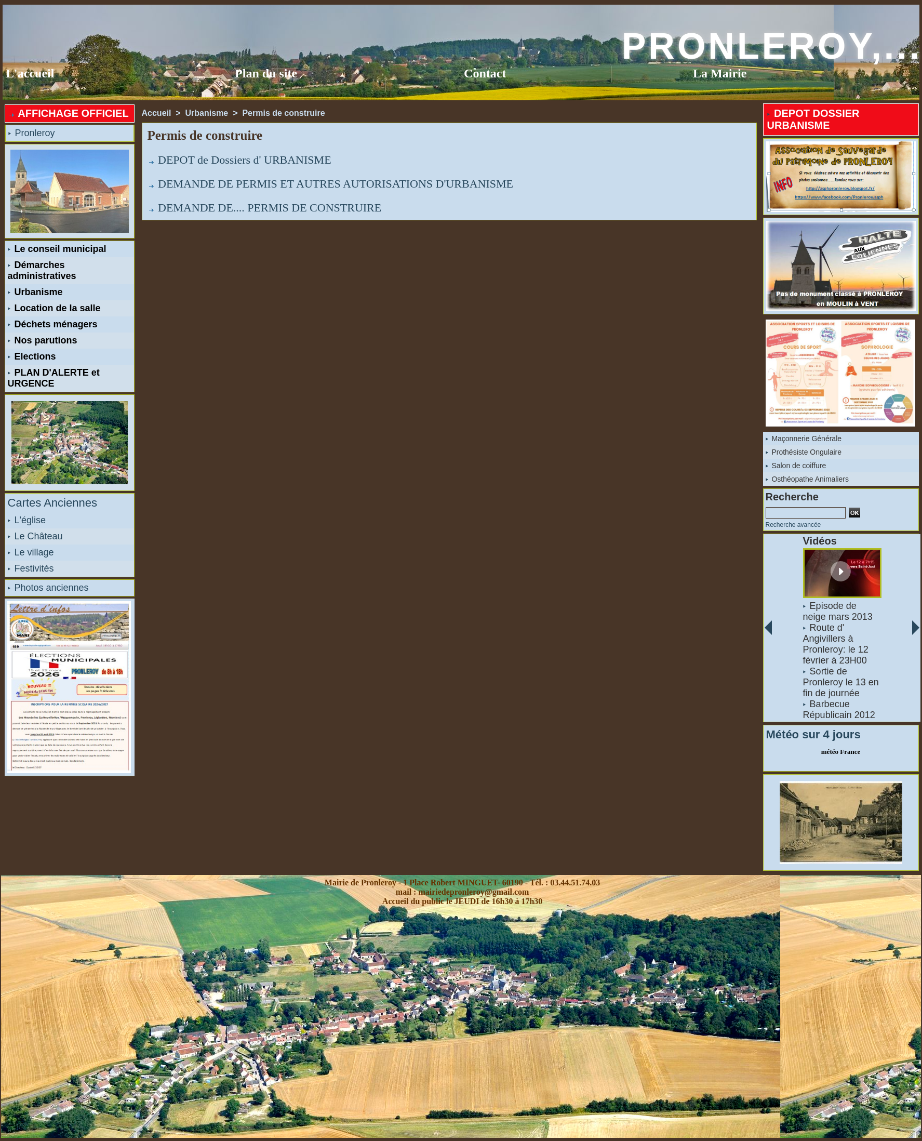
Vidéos (819, 541)
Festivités (31, 568)
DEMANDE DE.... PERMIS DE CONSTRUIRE (269, 207)
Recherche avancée (793, 524)
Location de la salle (54, 308)
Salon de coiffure (796, 465)
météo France (840, 751)
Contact (485, 73)
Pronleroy (31, 133)
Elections (32, 356)
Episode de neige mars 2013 (837, 611)
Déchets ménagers (53, 324)
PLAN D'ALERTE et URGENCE (54, 378)
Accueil (156, 113)
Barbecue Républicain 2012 (839, 709)
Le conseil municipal (57, 249)
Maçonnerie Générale (804, 438)
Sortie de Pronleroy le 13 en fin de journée (840, 682)
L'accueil (30, 73)
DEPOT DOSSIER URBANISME (813, 119)
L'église (27, 520)
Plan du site (266, 73)
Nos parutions (42, 340)
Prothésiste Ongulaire (804, 452)
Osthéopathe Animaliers (807, 479)
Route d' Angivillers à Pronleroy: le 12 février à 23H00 (835, 644)
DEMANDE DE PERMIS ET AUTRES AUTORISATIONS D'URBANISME (335, 183)
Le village (31, 552)
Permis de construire (283, 113)
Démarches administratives (42, 270)
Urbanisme (35, 292)
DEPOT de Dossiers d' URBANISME (244, 159)
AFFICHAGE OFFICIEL (68, 113)
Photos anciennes (48, 587)
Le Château (35, 536)
